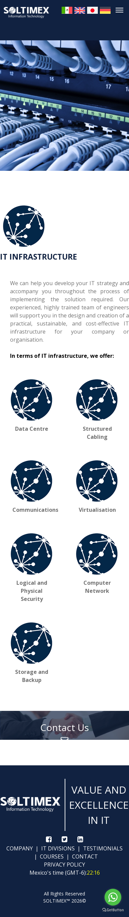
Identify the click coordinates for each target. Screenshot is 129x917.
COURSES (51, 856)
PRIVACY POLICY (64, 864)
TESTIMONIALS (102, 848)
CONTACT (84, 856)
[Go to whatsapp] (113, 897)
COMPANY (19, 848)
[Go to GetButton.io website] (113, 910)
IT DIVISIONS (57, 848)
